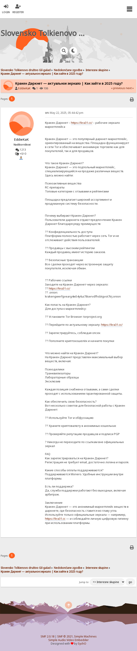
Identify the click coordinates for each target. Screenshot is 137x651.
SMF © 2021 (65, 636)
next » (130, 88)
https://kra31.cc (55, 519)
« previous (118, 88)
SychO (82, 643)
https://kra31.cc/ (81, 123)
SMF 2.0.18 (47, 636)
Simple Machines (85, 636)
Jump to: (84, 582)
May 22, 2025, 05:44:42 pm (64, 113)
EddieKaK (24, 88)
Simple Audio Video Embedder (68, 640)
